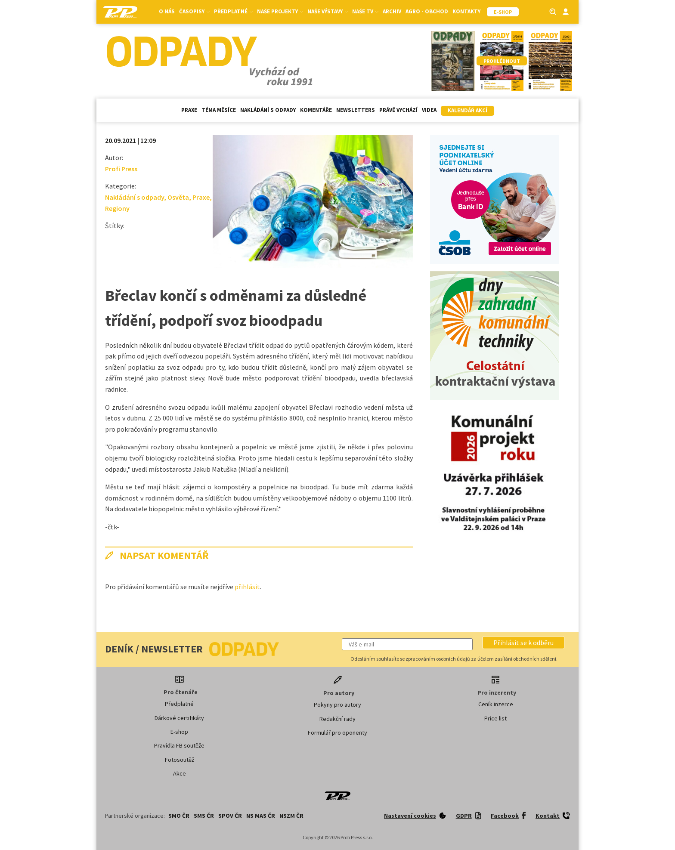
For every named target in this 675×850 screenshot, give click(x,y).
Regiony (117, 208)
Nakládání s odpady (268, 110)
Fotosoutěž (179, 759)
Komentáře (316, 110)
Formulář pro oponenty (337, 732)
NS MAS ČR (260, 815)
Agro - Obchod (427, 11)
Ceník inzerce (495, 704)
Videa (429, 110)
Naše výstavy (327, 11)
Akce (179, 773)
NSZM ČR (291, 815)
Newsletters (355, 110)
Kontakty (466, 11)
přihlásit (247, 586)
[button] (523, 642)
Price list (495, 718)
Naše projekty (280, 11)
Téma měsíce (218, 110)
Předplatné (233, 11)
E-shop (179, 732)
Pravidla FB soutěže (179, 745)
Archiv (392, 11)
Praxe (189, 110)
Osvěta (178, 197)
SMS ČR (204, 815)
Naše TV (365, 11)
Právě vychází (398, 110)
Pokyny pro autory (337, 704)
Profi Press (121, 168)
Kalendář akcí (467, 110)
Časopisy (194, 11)
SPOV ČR (230, 815)
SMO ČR (178, 815)
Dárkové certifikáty (179, 718)
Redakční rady (337, 719)
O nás (167, 11)
